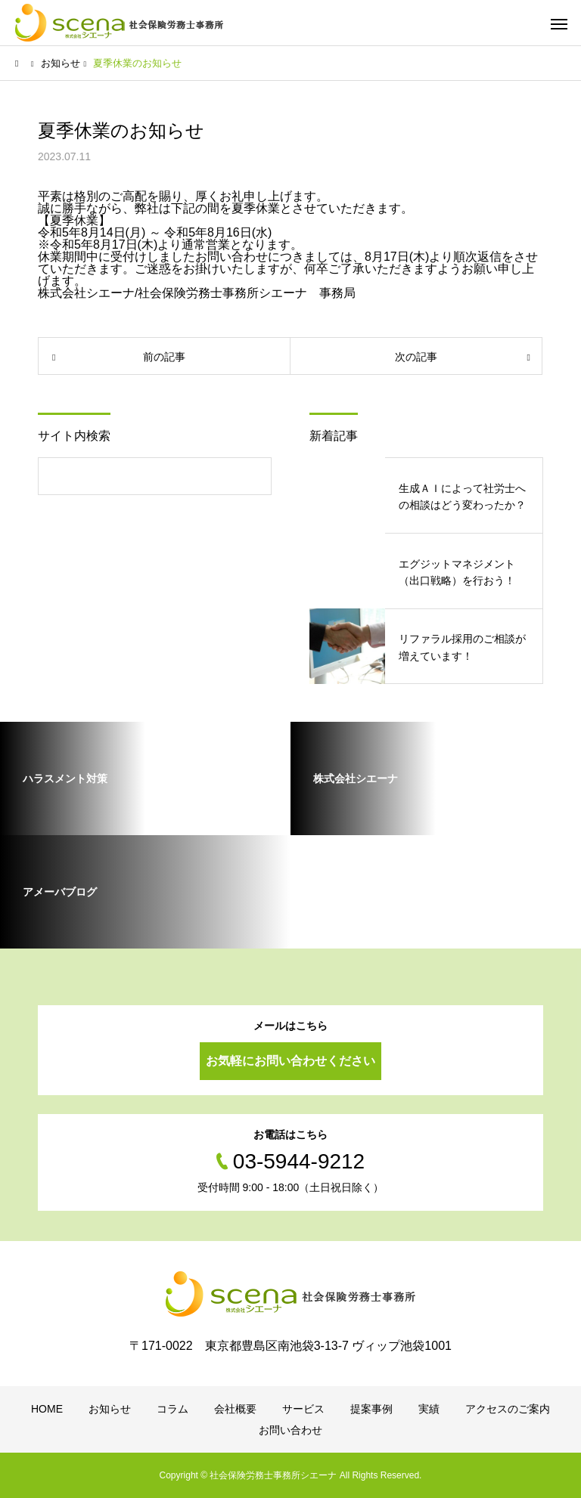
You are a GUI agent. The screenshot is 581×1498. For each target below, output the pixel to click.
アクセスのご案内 (507, 1409)
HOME (47, 1409)
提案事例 (371, 1409)
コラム (172, 1409)
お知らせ (110, 1409)
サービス (303, 1409)
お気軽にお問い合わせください (290, 1060)
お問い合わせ (290, 1430)
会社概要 (235, 1409)
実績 (429, 1409)
